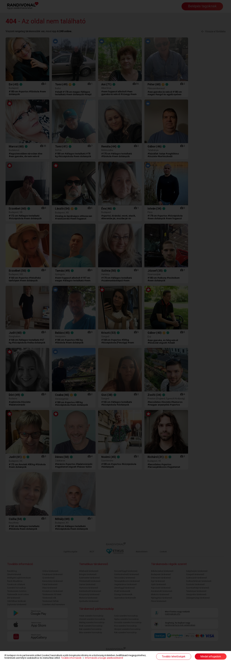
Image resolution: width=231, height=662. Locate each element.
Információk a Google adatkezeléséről (104, 658)
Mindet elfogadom (210, 656)
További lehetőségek (173, 656)
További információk (71, 658)
